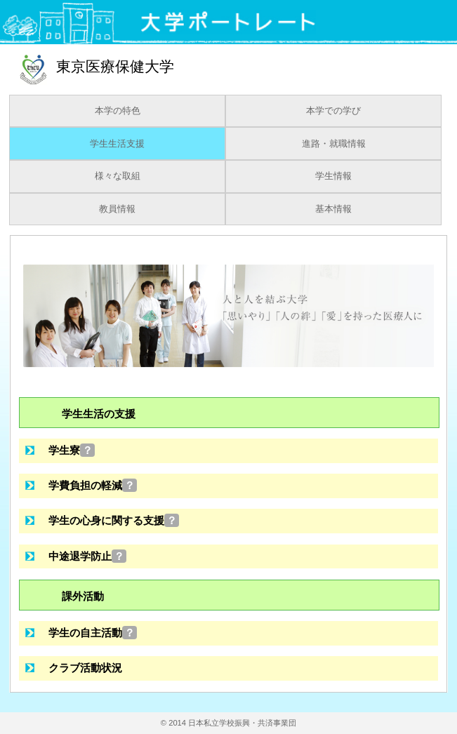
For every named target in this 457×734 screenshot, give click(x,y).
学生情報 (333, 176)
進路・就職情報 (334, 144)
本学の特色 (117, 111)
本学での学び (333, 111)
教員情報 (117, 209)
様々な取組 (117, 176)
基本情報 (333, 209)
